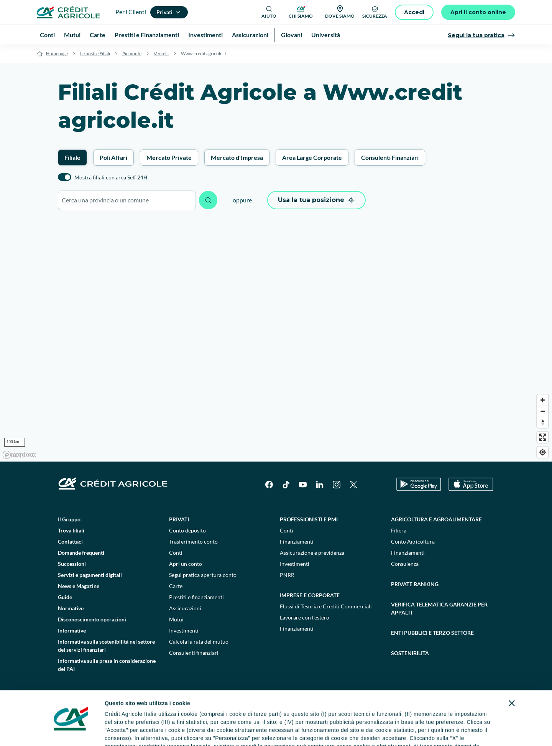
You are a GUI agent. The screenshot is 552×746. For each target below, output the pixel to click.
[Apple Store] (471, 484)
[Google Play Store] (419, 484)
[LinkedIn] (319, 484)
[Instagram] (336, 484)
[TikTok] (286, 484)
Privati (179, 519)
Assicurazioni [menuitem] (250, 34)
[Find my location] (542, 452)
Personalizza (378, 726)
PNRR (287, 575)
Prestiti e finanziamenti (196, 597)
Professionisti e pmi (309, 519)
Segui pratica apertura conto (203, 575)
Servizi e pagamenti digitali (90, 575)
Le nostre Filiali (95, 53)
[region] (276, 340)
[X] (353, 484)
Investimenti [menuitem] (205, 34)
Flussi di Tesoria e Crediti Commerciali (326, 606)
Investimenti (184, 630)
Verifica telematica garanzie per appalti (439, 608)
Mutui (176, 619)
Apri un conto (185, 563)
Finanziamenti (297, 541)
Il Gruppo (69, 519)
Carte (175, 586)
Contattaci (70, 541)
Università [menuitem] (325, 34)
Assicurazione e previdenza (312, 552)
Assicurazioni (185, 608)
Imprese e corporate (310, 595)
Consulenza (405, 563)
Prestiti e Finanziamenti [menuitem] (147, 34)
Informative (72, 630)
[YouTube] (302, 484)
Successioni (72, 563)
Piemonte (131, 53)
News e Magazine (78, 586)
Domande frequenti (81, 552)
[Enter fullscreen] (542, 437)
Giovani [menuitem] (291, 34)
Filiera (398, 530)
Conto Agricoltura (413, 541)
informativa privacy (230, 708)
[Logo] (68, 12)
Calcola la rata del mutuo (198, 641)
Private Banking (415, 584)
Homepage (57, 53)
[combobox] (127, 200)
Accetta (459, 726)
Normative (71, 608)
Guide (65, 597)
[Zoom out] (542, 411)
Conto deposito (187, 530)
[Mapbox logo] (19, 454)
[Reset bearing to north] (542, 422)
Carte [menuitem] (97, 34)
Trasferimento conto (193, 541)
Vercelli (161, 53)
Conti (175, 552)
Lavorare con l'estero (304, 617)
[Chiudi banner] (512, 657)
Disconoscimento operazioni (92, 619)
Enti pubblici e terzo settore (432, 632)
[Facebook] (269, 484)
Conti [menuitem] (47, 34)
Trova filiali (71, 530)
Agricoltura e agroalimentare (436, 519)
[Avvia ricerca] (208, 200)
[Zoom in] (542, 400)
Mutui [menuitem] (72, 34)
